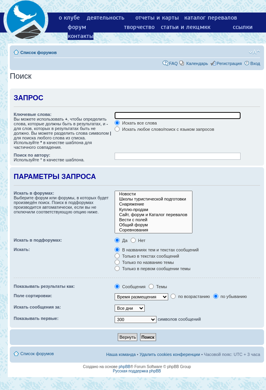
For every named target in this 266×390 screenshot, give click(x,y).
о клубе (69, 18)
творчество (139, 27)
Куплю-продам (153, 209)
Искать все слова (136, 123)
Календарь (197, 63)
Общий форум (153, 225)
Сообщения (130, 286)
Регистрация (229, 63)
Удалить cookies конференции (170, 354)
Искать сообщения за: (37, 307)
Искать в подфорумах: (38, 240)
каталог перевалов (210, 18)
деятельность (105, 18)
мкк (205, 27)
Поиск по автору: (32, 155)
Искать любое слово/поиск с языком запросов (164, 129)
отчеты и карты (157, 18)
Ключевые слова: (33, 114)
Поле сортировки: (33, 295)
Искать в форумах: (34, 193)
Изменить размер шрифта (254, 52)
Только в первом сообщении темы (153, 268)
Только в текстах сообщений (147, 256)
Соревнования (153, 230)
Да (121, 240)
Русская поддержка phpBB (137, 371)
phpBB (124, 367)
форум (77, 27)
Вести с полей (153, 219)
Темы (158, 286)
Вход (255, 63)
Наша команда (120, 354)
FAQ (173, 63)
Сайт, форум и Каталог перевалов (153, 214)
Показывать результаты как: (44, 286)
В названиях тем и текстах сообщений (157, 249)
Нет (138, 240)
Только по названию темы (144, 262)
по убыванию (230, 296)
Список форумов (38, 52)
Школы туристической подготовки (153, 199)
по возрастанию (190, 296)
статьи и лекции (184, 27)
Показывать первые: (36, 318)
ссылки (243, 27)
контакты (80, 36)
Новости (153, 194)
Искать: (22, 249)
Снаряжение (153, 204)
